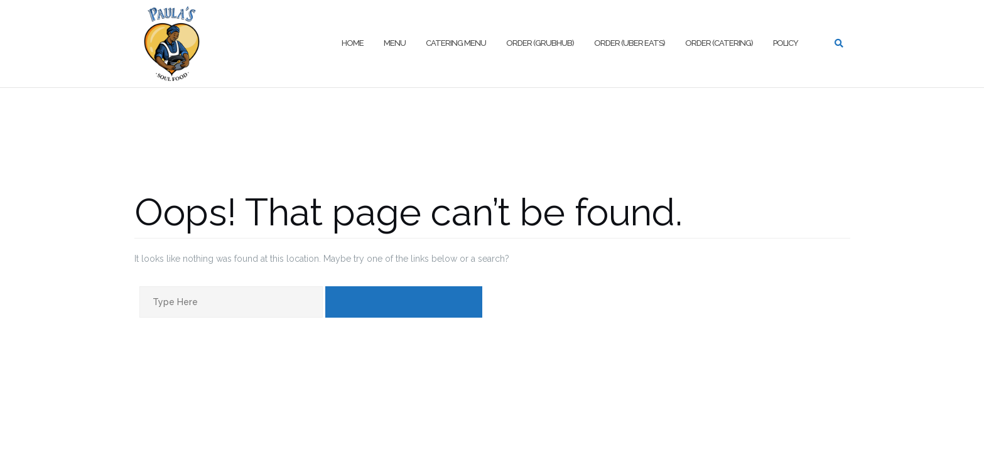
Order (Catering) (719, 43)
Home (353, 43)
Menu (395, 43)
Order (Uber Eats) (629, 43)
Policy (785, 43)
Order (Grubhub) (540, 43)
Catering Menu (456, 43)
